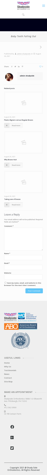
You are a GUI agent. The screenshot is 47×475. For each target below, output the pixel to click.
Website (7, 273)
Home (7, 363)
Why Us (7, 366)
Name (7, 253)
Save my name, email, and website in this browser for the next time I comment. (22, 284)
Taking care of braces (12, 199)
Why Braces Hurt (10, 159)
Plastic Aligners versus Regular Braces (18, 120)
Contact (8, 378)
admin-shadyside (23, 54)
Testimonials (10, 370)
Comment (9, 226)
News (6, 374)
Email (7, 263)
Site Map (8, 381)
